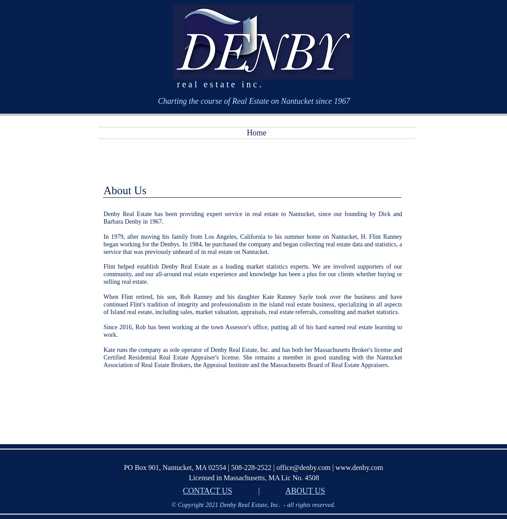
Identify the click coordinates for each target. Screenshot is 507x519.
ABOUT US (305, 490)
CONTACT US (207, 490)
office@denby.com (303, 467)
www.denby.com (359, 467)
